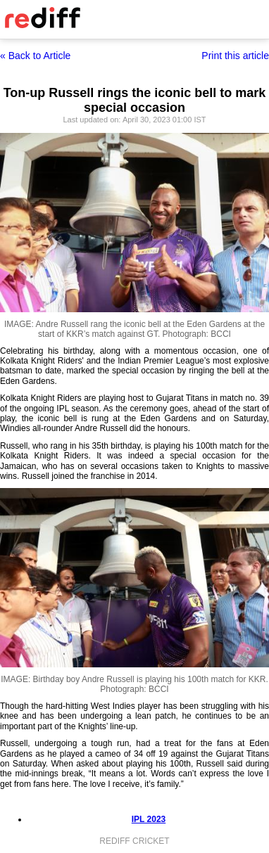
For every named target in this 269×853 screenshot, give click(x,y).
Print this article (235, 55)
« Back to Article (35, 55)
